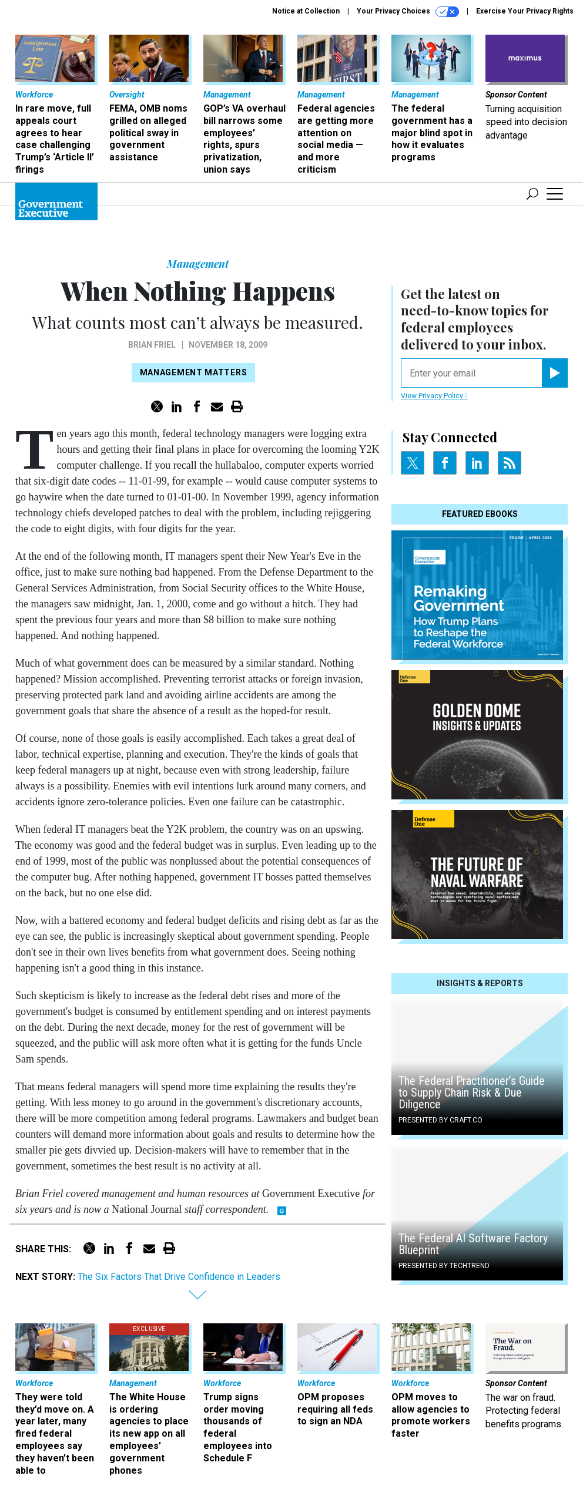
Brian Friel (152, 344)
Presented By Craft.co (440, 1120)
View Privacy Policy (434, 396)
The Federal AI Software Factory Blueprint (473, 1244)
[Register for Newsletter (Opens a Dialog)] (554, 373)
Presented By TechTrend (444, 1266)
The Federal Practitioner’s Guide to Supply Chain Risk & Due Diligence (471, 1092)
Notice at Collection (306, 11)
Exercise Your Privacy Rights (525, 11)
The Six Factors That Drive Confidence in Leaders (179, 1276)
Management (198, 264)
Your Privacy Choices (408, 11)
